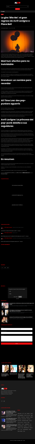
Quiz (22, 427)
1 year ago (18, 230)
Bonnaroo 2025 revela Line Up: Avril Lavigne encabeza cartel (10, 241)
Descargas (19, 418)
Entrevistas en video (25, 420)
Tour (2, 14)
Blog (31, 415)
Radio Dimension (26, 427)
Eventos (30, 420)
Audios (32, 413)
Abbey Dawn (20, 413)
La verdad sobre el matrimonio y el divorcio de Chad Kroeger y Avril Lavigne (21, 304)
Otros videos (30, 425)
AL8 (25, 413)
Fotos (28, 422)
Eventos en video (20, 422)
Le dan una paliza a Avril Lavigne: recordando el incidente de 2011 (29, 375)
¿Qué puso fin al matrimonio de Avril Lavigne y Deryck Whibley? (21, 317)
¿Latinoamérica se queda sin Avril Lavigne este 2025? (9, 230)
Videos (30, 429)
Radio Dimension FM (13, 373)
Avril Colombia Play (20, 415)
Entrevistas (19, 420)
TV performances (25, 429)
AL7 (23, 413)
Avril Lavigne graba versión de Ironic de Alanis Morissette (11, 419)
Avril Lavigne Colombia (5, 28)
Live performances (20, 425)
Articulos (28, 413)
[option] (5, 370)
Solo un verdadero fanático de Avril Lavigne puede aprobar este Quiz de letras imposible (21, 375)
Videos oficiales (20, 431)
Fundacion (19, 424)
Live (30, 424)
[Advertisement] (9, 277)
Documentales (24, 418)
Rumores (31, 427)
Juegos (23, 424)
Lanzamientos (27, 424)
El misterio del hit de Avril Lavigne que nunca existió (5, 374)
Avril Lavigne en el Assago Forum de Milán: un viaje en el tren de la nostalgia (11, 412)
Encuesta (28, 418)
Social (18, 429)
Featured (25, 422)
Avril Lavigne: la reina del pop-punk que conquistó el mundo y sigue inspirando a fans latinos (20, 311)
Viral (24, 431)
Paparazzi (19, 427)
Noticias (25, 425)
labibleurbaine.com (26, 172)
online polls (17, 298)
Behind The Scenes (27, 415)
